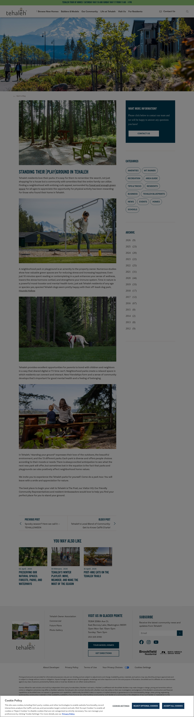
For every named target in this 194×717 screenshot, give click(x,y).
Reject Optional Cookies (146, 706)
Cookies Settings (120, 706)
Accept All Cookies (173, 706)
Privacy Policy (68, 714)
